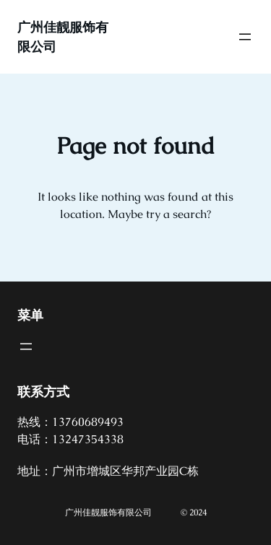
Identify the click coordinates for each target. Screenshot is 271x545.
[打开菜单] (245, 36)
